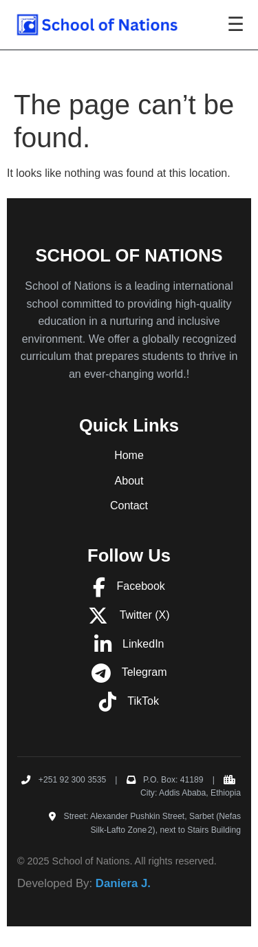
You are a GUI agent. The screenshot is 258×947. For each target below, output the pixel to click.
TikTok (129, 701)
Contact (129, 505)
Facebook (129, 586)
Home (129, 455)
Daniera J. (123, 883)
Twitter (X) (128, 615)
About (129, 481)
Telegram (129, 672)
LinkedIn (129, 644)
